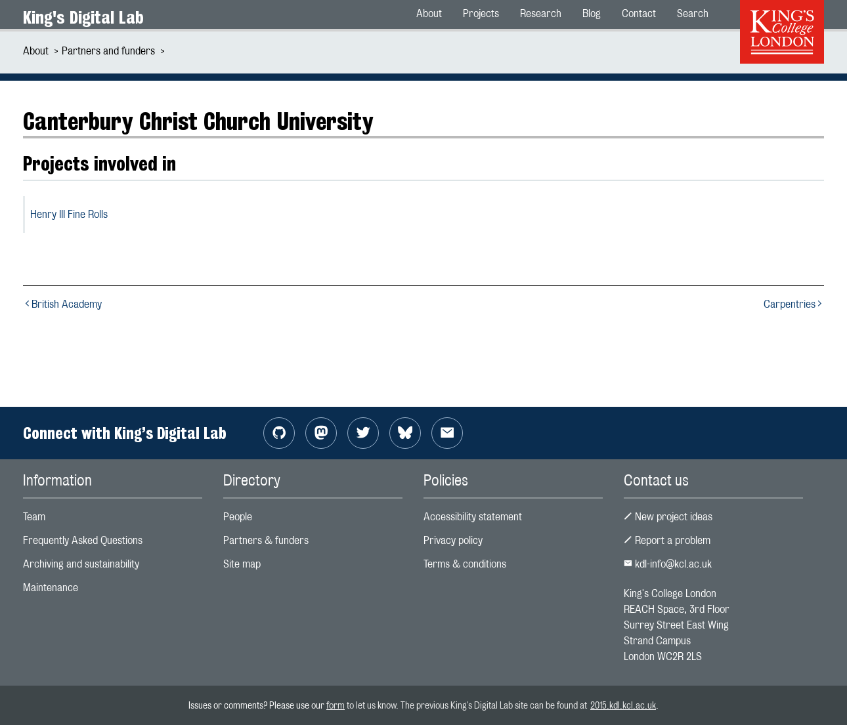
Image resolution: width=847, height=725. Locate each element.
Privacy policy (453, 540)
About (36, 51)
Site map (242, 564)
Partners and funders (108, 51)
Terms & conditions (465, 564)
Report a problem (667, 540)
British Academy (62, 304)
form (335, 705)
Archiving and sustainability (81, 564)
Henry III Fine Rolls (69, 214)
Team (34, 516)
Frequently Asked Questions (82, 540)
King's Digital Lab (83, 17)
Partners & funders (266, 540)
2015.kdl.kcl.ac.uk (623, 705)
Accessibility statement (473, 516)
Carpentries (794, 304)
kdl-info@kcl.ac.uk (668, 564)
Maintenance (50, 587)
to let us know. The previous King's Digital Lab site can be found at (467, 705)
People (237, 516)
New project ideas (668, 516)
